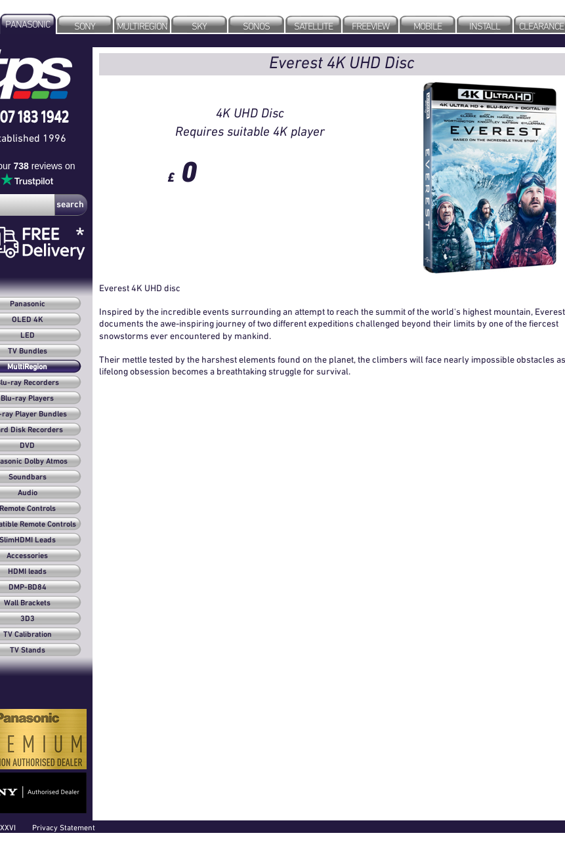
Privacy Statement (63, 827)
